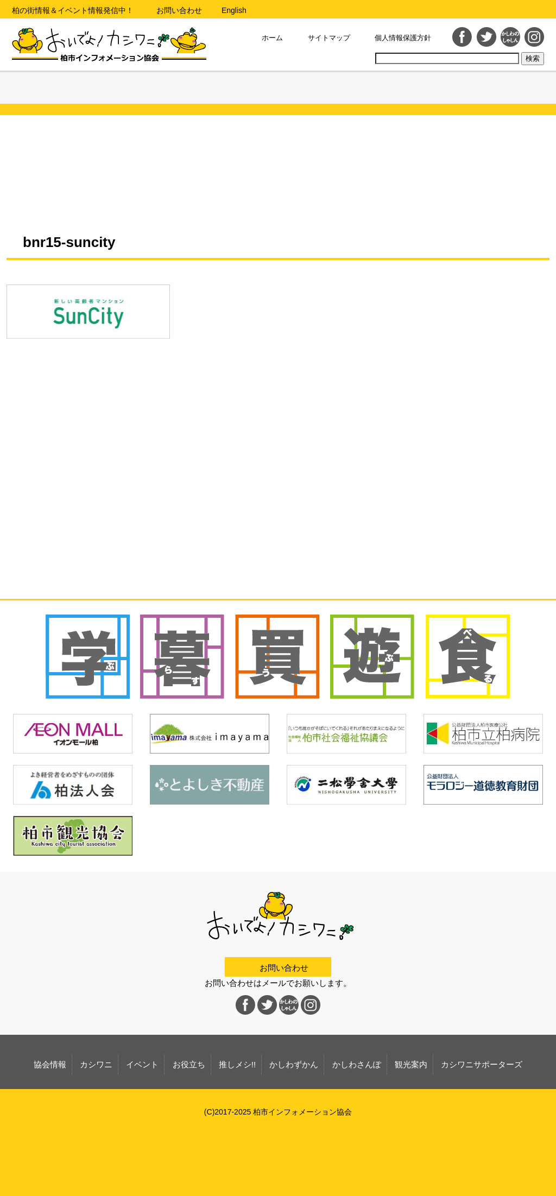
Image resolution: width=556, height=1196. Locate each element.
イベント (158, 93)
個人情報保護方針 (403, 38)
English (234, 10)
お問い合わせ (179, 10)
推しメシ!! (278, 93)
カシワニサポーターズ (519, 93)
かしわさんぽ (399, 93)
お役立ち (218, 93)
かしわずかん (338, 93)
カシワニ (97, 93)
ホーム (272, 38)
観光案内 (459, 93)
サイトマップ (329, 38)
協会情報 (37, 93)
